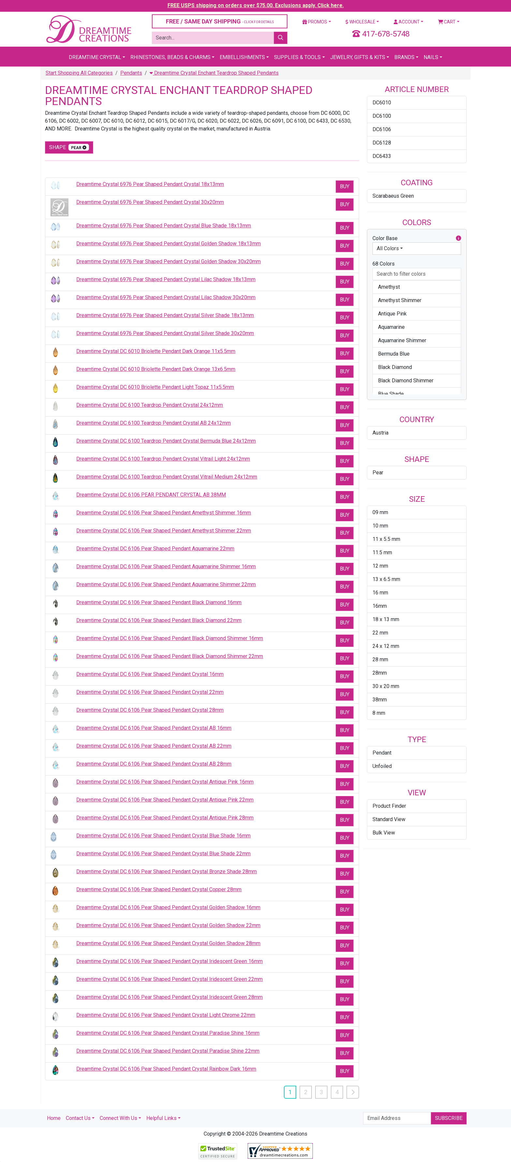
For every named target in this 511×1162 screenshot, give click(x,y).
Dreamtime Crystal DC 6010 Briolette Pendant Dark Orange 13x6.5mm (155, 369)
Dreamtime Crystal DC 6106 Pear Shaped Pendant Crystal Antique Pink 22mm (165, 800)
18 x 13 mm (385, 619)
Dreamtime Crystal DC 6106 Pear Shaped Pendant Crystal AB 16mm (153, 728)
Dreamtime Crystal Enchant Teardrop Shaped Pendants (214, 73)
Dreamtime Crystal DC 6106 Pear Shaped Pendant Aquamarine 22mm (155, 548)
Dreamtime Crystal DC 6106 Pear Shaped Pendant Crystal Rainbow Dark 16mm (166, 1069)
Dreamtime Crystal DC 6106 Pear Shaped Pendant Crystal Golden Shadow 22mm (168, 925)
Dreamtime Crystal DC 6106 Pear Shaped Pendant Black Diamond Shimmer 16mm (169, 638)
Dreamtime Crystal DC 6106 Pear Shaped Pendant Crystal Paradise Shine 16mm (167, 1033)
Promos (314, 21)
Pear (377, 472)
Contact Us (78, 1118)
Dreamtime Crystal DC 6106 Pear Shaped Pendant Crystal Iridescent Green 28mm (169, 997)
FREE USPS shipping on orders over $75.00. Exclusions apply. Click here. (256, 5)
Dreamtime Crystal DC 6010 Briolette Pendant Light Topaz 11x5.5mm (155, 387)
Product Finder (389, 806)
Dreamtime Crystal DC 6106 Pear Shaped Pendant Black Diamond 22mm (158, 620)
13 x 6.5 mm (386, 579)
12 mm (380, 566)
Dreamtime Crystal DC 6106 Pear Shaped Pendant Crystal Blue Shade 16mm (163, 836)
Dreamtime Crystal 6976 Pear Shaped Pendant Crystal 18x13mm (150, 184)
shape (69, 147)
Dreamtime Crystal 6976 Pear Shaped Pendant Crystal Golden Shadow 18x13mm (168, 243)
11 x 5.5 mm (386, 539)
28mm (379, 673)
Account (407, 21)
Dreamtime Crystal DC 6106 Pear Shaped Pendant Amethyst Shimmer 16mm (163, 513)
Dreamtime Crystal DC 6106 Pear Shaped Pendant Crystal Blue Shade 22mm (163, 853)
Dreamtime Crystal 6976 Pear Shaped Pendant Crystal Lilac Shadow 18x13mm (166, 279)
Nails (431, 57)
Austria (380, 433)
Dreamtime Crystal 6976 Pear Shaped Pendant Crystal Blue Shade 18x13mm (163, 225)
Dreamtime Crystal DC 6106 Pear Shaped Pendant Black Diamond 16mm (158, 602)
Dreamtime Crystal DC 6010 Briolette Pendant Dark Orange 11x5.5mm (155, 351)
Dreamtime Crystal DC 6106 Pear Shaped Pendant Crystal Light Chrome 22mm (165, 1015)
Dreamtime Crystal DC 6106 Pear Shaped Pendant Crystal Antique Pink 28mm (165, 818)
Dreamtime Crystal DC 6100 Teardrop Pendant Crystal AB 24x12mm (153, 423)
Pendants (131, 73)
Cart (447, 21)
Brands (404, 57)
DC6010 (381, 102)
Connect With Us (118, 1118)
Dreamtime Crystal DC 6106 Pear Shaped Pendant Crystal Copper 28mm (158, 889)
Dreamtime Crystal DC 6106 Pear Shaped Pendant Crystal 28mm (150, 710)
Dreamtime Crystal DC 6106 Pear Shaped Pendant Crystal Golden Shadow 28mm (168, 943)
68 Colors (383, 264)
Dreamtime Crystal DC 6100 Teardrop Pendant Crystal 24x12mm (149, 405)
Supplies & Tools (297, 57)
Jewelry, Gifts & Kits (357, 57)
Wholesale (360, 21)
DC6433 (381, 156)
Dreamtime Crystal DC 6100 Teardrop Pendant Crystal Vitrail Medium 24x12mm (166, 477)
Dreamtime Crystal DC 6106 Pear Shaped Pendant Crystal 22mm (150, 692)
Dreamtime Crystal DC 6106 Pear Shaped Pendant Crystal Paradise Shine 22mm (167, 1051)
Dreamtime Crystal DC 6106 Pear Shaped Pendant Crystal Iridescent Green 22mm (169, 979)
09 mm (380, 512)
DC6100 (381, 116)
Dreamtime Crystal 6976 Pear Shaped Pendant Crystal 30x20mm (150, 202)
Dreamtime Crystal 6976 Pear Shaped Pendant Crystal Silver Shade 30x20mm (165, 333)
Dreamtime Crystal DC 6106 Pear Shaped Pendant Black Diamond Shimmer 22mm (169, 656)
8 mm (378, 713)
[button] (458, 238)
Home (54, 1118)
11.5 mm (382, 552)
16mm (379, 606)
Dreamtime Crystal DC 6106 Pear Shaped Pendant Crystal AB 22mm (153, 746)
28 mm (380, 659)
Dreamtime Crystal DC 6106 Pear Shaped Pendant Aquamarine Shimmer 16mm (166, 566)
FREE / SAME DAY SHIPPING (220, 21)
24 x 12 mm (385, 646)
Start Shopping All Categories (79, 73)
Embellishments (242, 57)
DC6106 (381, 129)
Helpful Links (161, 1118)
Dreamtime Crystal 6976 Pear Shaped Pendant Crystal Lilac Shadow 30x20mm (166, 297)
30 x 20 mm (385, 686)
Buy (344, 186)
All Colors (388, 248)
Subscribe (448, 1118)
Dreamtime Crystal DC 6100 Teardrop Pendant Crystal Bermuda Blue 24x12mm (166, 441)
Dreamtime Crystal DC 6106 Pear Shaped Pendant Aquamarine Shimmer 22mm (166, 584)
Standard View (388, 819)
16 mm (380, 592)
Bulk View (383, 833)
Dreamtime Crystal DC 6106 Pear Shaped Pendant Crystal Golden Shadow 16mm (168, 907)
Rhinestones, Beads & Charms (170, 57)
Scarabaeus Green (393, 196)
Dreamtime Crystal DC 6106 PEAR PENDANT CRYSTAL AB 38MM (151, 495)
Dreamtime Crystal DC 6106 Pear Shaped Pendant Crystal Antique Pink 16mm (165, 782)
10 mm (380, 526)
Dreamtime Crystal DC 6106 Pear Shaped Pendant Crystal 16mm (150, 674)
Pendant (381, 753)
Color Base (416, 238)
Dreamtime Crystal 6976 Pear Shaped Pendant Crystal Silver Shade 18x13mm (165, 315)
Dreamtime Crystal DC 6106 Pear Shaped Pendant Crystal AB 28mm (153, 764)
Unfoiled (382, 766)
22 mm (380, 633)
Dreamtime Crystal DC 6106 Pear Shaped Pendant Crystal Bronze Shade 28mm (166, 871)
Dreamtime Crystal (95, 57)
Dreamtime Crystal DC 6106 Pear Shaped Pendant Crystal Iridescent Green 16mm (169, 961)
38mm (379, 699)
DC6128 (381, 143)
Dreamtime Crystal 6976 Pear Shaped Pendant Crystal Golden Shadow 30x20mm (168, 261)
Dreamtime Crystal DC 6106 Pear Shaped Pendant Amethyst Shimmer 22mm (163, 530)
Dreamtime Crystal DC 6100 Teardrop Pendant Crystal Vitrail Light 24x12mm (163, 459)
